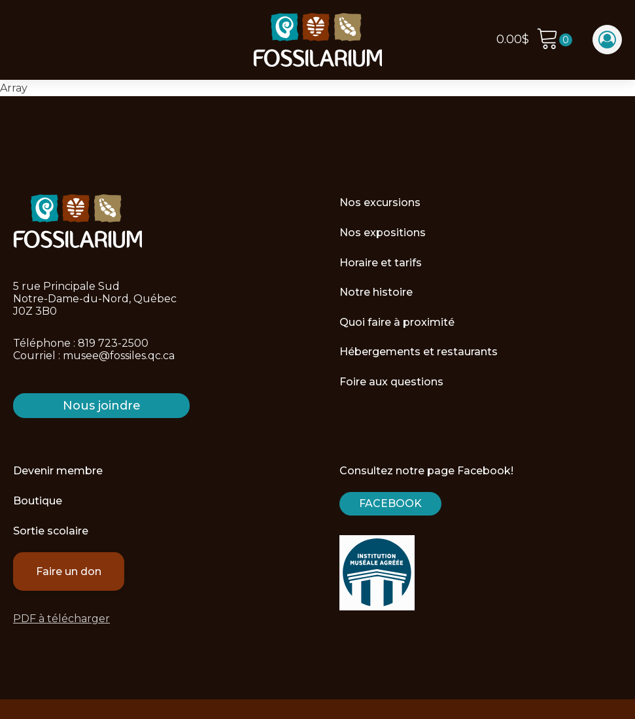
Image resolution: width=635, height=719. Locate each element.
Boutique (37, 501)
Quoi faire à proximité (397, 322)
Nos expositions (382, 232)
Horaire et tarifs (380, 262)
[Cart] (554, 40)
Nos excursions (379, 202)
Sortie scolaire (50, 531)
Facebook (390, 503)
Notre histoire (376, 292)
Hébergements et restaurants (418, 351)
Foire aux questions (391, 382)
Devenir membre (58, 471)
